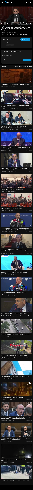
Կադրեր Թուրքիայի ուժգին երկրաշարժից (12, 397)
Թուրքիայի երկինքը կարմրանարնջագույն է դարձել (15, 84)
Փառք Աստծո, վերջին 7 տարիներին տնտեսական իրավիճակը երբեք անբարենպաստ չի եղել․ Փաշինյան (15, 314)
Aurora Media (7, 39)
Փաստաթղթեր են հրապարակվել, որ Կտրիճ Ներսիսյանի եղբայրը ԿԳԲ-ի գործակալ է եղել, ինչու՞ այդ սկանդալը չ (16, 229)
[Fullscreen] (31, 23)
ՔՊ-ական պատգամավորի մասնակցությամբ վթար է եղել (16, 480)
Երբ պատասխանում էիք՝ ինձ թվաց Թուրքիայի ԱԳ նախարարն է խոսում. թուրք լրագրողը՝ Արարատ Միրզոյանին (14, 272)
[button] (30, 2)
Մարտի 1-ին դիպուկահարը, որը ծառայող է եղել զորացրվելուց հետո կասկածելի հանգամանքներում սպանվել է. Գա (15, 251)
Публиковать (26, 60)
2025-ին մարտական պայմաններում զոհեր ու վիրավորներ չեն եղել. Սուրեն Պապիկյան (13, 126)
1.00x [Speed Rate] (21, 23)
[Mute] (26, 23)
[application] (16, 16)
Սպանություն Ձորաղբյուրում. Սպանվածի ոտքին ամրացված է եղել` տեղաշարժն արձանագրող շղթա (15, 356)
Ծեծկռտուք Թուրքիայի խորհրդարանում (12, 189)
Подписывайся (25, 39)
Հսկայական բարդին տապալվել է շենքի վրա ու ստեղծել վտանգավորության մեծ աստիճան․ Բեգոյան (16, 417)
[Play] (2, 23)
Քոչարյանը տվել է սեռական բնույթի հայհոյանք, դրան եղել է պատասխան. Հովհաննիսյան (15, 438)
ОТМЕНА (19, 60)
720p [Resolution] (29, 23)
